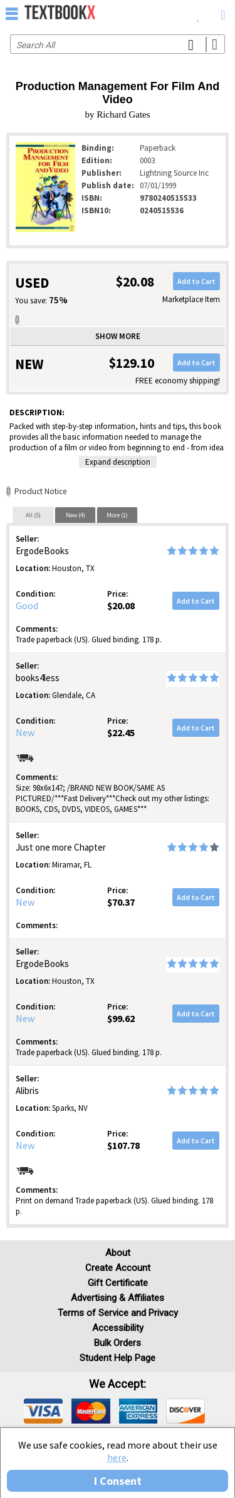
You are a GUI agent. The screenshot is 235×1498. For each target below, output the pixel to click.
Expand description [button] (117, 462)
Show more (117, 336)
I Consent (118, 1481)
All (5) (33, 515)
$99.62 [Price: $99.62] (121, 1018)
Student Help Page (117, 1358)
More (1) (117, 515)
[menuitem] (198, 12)
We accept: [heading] (117, 1384)
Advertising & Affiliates (117, 1297)
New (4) (75, 515)
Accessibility (118, 1328)
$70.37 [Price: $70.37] (121, 902)
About (117, 1252)
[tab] (33, 515)
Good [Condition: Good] (27, 605)
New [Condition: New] (25, 732)
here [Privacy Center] (117, 1457)
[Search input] (117, 44)
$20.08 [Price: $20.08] (121, 605)
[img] (43, 1411)
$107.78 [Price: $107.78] (123, 1145)
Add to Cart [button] (196, 281)
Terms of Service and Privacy (118, 1312)
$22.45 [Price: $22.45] (121, 732)
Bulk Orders (117, 1343)
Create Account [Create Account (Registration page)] (117, 1267)
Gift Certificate (118, 1282)
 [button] (12, 13)
